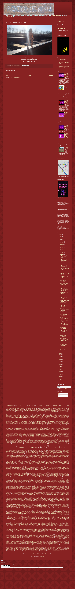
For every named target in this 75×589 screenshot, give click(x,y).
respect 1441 (44, 499)
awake (7, 415)
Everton (45, 439)
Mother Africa (47, 478)
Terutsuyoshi (53, 523)
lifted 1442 (35, 469)
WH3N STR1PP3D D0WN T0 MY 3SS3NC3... (64, 286)
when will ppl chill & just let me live (13, 547)
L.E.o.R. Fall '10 (46, 467)
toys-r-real (32, 66)
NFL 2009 (66, 482)
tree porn (67, 538)
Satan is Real (11, 505)
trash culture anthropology (50, 538)
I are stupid (35, 456)
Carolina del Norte (8, 424)
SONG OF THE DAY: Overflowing (63, 331)
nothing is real (66, 483)
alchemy (26, 410)
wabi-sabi (40, 543)
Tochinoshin (61, 536)
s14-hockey (22, 504)
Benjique (44, 417)
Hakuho (61, 451)
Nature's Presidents (61, 481)
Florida (13, 443)
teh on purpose (29, 523)
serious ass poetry (64, 507)
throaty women (12, 536)
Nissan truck (25, 483)
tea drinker (16, 523)
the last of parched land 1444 (47, 529)
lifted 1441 (29, 469)
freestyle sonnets (30, 446)
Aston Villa (58, 414)
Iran (62, 460)
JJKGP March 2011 (49, 463)
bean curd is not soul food (20, 416)
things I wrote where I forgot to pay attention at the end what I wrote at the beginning (24, 535)
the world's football (62, 532)
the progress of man (48, 531)
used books (55, 541)
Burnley (52, 422)
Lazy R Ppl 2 (19, 468)
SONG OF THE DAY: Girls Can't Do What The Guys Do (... (64, 289)
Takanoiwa (33, 522)
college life (25, 428)
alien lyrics (32, 410)
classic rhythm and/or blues (48, 427)
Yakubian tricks (33, 551)
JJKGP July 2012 (17, 463)
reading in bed (41, 497)
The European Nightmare (41, 525)
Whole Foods (34, 547)
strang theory (32, 517)
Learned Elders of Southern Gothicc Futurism (56, 468)
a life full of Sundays (19, 409)
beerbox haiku (8, 417)
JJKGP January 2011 (49, 462)
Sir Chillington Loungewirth (25, 511)
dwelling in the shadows (45, 436)
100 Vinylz (56, 405)
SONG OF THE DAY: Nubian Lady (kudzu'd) (64, 264)
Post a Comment (10, 73)
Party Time (34, 487)
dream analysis (61, 435)
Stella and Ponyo (66, 516)
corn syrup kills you (10, 429)
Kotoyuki (67, 466)
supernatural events (59, 519)
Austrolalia (66, 414)
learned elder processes (27, 468)
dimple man (18, 434)
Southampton (57, 514)
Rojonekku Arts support (31, 501)
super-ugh (52, 519)
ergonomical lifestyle (33, 439)
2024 (60, 238)
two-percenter (44, 540)
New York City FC (45, 482)
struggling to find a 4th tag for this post (42, 517)
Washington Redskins (15, 544)
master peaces (34, 474)
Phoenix (63, 488)
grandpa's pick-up (58, 450)
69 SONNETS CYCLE (57, 408)
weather (56, 544)
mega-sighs (8, 475)
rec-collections (39, 498)
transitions (43, 538)
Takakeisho (29, 522)
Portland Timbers (26, 492)
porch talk (13, 492)
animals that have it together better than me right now (33, 412)
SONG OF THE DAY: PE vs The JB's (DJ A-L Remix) (64, 256)
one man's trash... (17, 486)
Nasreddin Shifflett (38, 481)
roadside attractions (65, 500)
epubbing (27, 439)
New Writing (38, 482)
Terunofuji (48, 523)
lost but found (23, 472)
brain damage (16, 421)
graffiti (44, 450)
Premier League (54, 492)
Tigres (34, 536)
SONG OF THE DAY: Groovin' (63, 298)
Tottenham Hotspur (51, 537)
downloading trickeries (40, 435)
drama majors (53, 435)
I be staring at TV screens (16, 457)
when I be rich (49, 546)
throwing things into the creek (21, 536)
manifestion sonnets (9, 474)
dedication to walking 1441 (47, 432)
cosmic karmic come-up (20, 429)
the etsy (34, 525)
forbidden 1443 (44, 445)
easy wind (62, 436)
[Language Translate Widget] (64, 387)
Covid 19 (53, 429)
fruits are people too (44, 446)
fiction (25, 442)
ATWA (62, 414)
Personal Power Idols (43, 488)
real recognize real (9, 498)
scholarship (8, 506)
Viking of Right (62, 542)
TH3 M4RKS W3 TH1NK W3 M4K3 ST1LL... (64, 274)
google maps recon (16, 450)
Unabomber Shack (56, 540)
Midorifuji (18, 476)
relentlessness (14, 499)
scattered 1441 (36, 505)
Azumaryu (10, 415)
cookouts (67, 428)
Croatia (19, 430)
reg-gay (67, 498)
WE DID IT (52, 544)
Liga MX (46, 469)
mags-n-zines (31, 473)
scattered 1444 (58, 505)
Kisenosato (41, 466)
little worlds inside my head (23, 470)
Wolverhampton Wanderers (24, 549)
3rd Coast (28, 408)
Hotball (67, 455)
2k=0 (19, 408)
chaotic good (63, 424)
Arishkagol (12, 414)
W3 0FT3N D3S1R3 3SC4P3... (63, 312)
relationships (8, 499)
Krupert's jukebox (17, 467)
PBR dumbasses (50, 487)
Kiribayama (36, 466)
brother (35, 421)
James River (27, 461)
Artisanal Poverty (47, 414)
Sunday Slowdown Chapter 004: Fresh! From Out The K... (64, 339)
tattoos (68, 522)
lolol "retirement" (17, 472)
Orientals (62, 486)
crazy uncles (8, 430)
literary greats (15, 470)
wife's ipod (63, 547)
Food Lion (37, 443)
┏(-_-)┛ (37, 405)
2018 (60, 359)
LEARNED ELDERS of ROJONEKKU (40, 468)
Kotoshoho (62, 466)
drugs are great (32, 436)
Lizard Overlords (59, 470)
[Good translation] (3, 566)
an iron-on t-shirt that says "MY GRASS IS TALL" (48, 411)
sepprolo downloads (45, 507)
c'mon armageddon (12, 423)
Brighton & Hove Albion (28, 421)
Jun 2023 (62, 250)
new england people (25, 482)
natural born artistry (53, 481)
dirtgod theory (38, 434)
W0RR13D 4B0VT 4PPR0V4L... (63, 281)
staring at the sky (43, 516)
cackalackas (21, 423)
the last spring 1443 (17, 530)
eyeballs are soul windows (42, 440)
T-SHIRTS (24, 522)
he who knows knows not (51, 452)
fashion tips (27, 441)
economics (67, 436)
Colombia (30, 428)
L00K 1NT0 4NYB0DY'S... (64, 326)
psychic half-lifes (56, 493)
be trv (12, 416)
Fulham (68, 446)
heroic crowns (34, 453)
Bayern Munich (8, 416)
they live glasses (31, 534)
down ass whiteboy (30, 435)
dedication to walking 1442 (59, 432)
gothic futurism (28, 450)
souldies (47, 514)
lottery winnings (30, 472)
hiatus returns (49, 453)
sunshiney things (44, 519)
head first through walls (61, 452)
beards (28, 416)
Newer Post (8, 75)
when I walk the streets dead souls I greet (61, 546)
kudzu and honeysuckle (30, 467)
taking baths (51, 522)
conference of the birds (61, 428)
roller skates (62, 501)
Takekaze (46, 522)
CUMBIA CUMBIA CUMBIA (36, 430)
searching (50, 506)
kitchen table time (48, 466)
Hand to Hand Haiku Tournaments (11, 452)
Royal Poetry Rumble (15, 503)
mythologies (24, 481)
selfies (26, 507)
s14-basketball (53, 503)
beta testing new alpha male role (60, 417)
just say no (18, 466)
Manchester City (47, 473)
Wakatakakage (58, 543)
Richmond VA (38, 500)
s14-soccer (43, 504)
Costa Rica (27, 429)
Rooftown (66, 501)
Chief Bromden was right (31, 425)
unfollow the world (63, 540)
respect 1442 (51, 499)
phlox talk (58, 488)
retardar (19, 500)
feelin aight (55, 441)
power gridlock (44, 492)
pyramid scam (32, 494)
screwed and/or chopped (41, 506)
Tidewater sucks (29, 536)
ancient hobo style (62, 411)
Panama (30, 487)
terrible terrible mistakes (41, 523)
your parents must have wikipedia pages (31, 553)
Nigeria (11, 483)
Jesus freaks (34, 461)
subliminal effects (56, 518)
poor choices (8, 492)
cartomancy (14, 424)
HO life (68, 453)
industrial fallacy (9, 460)
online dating (47, 486)
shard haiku (56, 508)
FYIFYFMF (21, 447)
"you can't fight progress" (21, 405)
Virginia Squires (17, 543)
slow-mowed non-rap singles (34, 512)
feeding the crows (49, 441)
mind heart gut (36, 476)
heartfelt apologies (28, 453)
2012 (60, 369)
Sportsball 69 (24, 516)
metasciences (56, 475)
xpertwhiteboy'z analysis (57, 550)
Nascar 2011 (31, 481)
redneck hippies (61, 498)
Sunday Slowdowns (31, 519)
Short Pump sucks (43, 510)
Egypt (31, 437)
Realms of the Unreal (31, 498)
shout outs (61, 510)
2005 (60, 381)
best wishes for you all (50, 417)
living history (52, 470)
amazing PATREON (56, 15)
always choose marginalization (50, 410)
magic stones (24, 473)
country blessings (39, 429)
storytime (19, 517)
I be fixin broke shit (42, 456)
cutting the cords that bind (47, 430)
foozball (21, 445)
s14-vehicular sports (50, 504)
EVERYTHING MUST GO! (15, 440)
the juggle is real (45, 528)
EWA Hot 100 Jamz (23, 440)
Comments (60, 395)
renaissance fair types (21, 499)
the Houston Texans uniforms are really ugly (34, 528)
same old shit (59, 504)
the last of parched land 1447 (60, 529)
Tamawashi (60, 522)
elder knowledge (37, 437)
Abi (51, 409)
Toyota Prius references (60, 537)
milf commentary (23, 476)
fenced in (8, 442)
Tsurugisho (23, 540)
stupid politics (47, 518)
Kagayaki (23, 466)
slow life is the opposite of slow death (21, 512)
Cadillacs (26, 423)
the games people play (58, 526)
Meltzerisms (30, 475)
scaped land (23, 505)
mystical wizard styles (17, 481)
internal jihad (26, 460)
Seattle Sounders (55, 506)
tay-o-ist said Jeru (10, 523)
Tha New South (59, 523)
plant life (51, 489)
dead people (37, 432)
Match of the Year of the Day (43, 474)
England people (19, 439)
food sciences (43, 443)
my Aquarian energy (46, 479)
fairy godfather (8, 441)
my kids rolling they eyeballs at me (16, 480)
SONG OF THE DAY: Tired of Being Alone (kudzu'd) (66, 102)
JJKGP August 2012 (66, 461)
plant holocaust (45, 489)
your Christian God (19, 553)
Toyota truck (67, 537)
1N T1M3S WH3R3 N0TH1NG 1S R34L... (64, 271)
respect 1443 (58, 499)
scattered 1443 (51, 505)
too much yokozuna (32, 537)
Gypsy (52, 451)
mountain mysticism (9, 479)
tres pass (9, 540)
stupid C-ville (10, 518)
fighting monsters (30, 442)
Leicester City (9, 469)
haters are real (34, 452)
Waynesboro (34, 544)
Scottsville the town (26, 506)
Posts (59, 393)
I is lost (24, 457)
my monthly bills (33, 480)
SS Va (37, 516)
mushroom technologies (26, 479)
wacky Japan (45, 543)
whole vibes (41, 547)
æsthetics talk (59, 409)
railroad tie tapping (65, 494)
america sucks (19, 411)
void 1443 (29, 543)
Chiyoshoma (7, 427)
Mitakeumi (50, 476)
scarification (30, 505)
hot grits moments (62, 455)
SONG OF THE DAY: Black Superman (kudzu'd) (63, 260)
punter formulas (8, 494)
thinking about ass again (53, 535)
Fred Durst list (8, 446)
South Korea (52, 514)
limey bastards (66, 469)
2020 (60, 356)
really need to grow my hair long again (19, 498)
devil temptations (62, 433)
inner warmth (16, 460)
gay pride (44, 447)
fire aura (50, 442)
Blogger (42, 556)
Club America (12, 428)
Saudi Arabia (17, 505)
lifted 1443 (41, 469)
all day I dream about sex (39, 410)
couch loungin (32, 429)
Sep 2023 (62, 246)
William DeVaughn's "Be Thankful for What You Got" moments (54, 548)
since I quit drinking (10, 511)
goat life (39, 448)
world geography (18, 550)
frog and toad (38, 446)
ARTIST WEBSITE (9, 16)
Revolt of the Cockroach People (28, 500)
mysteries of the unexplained (64, 480)
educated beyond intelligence (12, 437)
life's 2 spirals (22, 469)
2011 (60, 371)
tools (37, 537)
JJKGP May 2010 (65, 463)
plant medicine (58, 489)
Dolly (67, 434)
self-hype (14, 507)
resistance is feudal (30, 499)
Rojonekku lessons (40, 501)
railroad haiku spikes (55, 494)
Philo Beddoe (54, 488)
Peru (49, 488)
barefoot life (45, 415)
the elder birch (23, 525)
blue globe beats (61, 418)
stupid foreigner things (27, 518)
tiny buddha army (49, 536)
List (10, 470)
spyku (29, 516)
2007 (60, 377)
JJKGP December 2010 (11, 462)
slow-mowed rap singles (45, 512)
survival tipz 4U (15, 520)
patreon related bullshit (41, 487)
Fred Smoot (14, 446)
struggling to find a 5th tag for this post (60, 517)
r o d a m (66, 147)
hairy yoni (56, 451)
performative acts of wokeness (33, 488)
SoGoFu (46, 513)
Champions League (56, 424)
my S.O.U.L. (56, 480)
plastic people (28, 66)
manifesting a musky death (64, 473)
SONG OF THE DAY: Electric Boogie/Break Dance (64, 318)
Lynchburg (55, 472)
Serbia (52, 507)
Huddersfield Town (8, 456)
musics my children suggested (37, 479)
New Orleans (33, 482)
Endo (14, 439)
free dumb (19, 446)
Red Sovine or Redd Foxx (54, 498)
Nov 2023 (62, 242)
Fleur (67, 442)
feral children (14, 442)
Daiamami (64, 430)
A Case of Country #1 (10, 409)
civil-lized (34, 427)
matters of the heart (64, 474)
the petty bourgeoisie (22, 531)
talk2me (56, 522)
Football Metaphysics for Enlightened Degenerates (58, 443)
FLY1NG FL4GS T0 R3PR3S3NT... (63, 345)
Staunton (51, 516)
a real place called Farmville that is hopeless (33, 409)
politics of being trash (55, 490)
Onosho (51, 486)
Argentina (7, 414)
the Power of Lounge (36, 531)
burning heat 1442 (28, 422)
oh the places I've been (36, 485)
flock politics (8, 443)
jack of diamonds (20, 461)
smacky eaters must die (55, 512)
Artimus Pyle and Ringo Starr (38, 414)
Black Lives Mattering (30, 418)
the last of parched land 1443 (34, 529)
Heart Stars (22, 453)
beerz (13, 417)
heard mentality (15, 453)
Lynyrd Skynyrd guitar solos (63, 472)
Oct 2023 (61, 244)
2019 (60, 358)
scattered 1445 (65, 505)
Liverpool (31, 470)
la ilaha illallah (62, 467)
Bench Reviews (39, 417)
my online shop (61, 61)
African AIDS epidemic (15, 410)
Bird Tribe (22, 418)
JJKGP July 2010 (66, 462)
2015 (60, 364)
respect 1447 (8, 500)
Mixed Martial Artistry (58, 476)
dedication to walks (17, 433)
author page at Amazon (63, 67)
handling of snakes (22, 452)
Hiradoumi (64, 453)
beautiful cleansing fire (35, 416)
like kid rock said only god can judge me (56, 469)
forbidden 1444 (52, 445)
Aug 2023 (62, 247)
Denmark (46, 433)
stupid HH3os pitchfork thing (37, 518)
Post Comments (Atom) (15, 77)
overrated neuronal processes (22, 487)
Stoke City (14, 517)
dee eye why (26, 433)
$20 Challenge (43, 405)
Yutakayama (45, 553)
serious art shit (56, 507)
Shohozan (30, 510)
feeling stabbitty (61, 441)
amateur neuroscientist (10, 411)
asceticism (53, 414)
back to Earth (28, 415)
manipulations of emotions (18, 474)
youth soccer (40, 553)
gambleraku (20, 66)
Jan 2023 (62, 351)
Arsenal (16, 414)
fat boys (32, 441)
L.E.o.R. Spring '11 (54, 467)
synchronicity (13, 522)
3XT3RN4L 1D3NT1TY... (64, 278)
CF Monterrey (50, 424)
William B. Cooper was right (36, 548)
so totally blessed (33, 513)
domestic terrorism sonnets (16, 435)
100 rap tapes (49, 405)
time (37, 536)
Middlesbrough (13, 476)
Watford (21, 544)
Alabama (21, 410)
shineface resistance (16, 510)
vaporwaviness (40, 542)
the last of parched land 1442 (21, 529)
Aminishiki (25, 411)
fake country (13, 441)
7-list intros (63, 408)
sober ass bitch (40, 513)
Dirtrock (45, 434)
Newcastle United (60, 482)
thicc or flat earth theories (39, 534)
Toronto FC (45, 537)
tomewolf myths (25, 537)
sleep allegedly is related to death (63, 511)
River (59, 500)
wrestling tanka (43, 550)
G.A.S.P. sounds (27, 447)
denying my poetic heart (53, 433)
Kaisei (27, 466)
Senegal (31, 507)
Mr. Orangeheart (18, 479)
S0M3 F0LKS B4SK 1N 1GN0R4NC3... (64, 284)
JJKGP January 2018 (58, 462)
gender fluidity (50, 447)
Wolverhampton (16, 549)
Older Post (51, 75)
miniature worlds (44, 476)
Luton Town (50, 472)
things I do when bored (49, 534)
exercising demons (32, 440)
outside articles (12, 487)
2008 (60, 376)
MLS (64, 476)
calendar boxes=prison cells (41, 423)
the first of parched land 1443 (14, 526)
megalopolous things (15, 475)
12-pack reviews (63, 405)
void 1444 (34, 543)
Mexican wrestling (65, 475)
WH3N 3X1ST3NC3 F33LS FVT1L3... (63, 328)
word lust (54, 549)
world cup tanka (10, 550)
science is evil (14, 506)
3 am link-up (23, 408)
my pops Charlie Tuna (48, 480)
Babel (15, 415)
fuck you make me (63, 446)
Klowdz (54, 466)
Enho (24, 439)
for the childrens (28, 445)
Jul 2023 (61, 249)
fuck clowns (57, 446)
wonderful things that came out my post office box (37, 549)
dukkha (38, 436)
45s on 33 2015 (41, 408)
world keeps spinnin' (26, 550)
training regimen (30, 538)
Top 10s (41, 537)
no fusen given (32, 483)
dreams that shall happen (16, 436)
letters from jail (15, 469)
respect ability (15, 500)
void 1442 (23, 543)
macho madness (17, 473)
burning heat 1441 (19, 422)
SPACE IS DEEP (64, 514)
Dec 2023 (62, 241)
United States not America (28, 541)
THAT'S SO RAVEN (15, 524)
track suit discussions (17, 538)
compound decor (42, 428)
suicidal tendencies (64, 518)
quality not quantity (41, 494)
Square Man (33, 516)
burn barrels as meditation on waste (62, 421)
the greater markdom (22, 528)
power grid (37, 492)
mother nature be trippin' (56, 478)
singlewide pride (17, 511)
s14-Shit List (38, 504)
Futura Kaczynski (15, 447)
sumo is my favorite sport (20, 519)
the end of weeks (29, 525)
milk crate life (29, 476)
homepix (24, 66)
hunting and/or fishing (19, 456)
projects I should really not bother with (36, 493)
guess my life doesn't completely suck (34, 451)
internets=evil (41, 460)
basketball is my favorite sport (63, 415)
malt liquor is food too (40, 473)
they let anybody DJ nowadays (21, 534)
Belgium (27, 417)
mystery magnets (10, 481)
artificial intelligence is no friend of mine (25, 414)
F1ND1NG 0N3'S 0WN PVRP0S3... (64, 321)
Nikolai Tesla (16, 483)
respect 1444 (65, 499)
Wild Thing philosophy (15, 548)
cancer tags (50, 423)
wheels (43, 546)
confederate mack (52, 428)
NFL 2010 (7, 483)
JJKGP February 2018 (40, 462)
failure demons (65, 440)
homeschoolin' (30, 455)
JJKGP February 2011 (30, 462)
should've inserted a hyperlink (53, 510)
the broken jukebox (24, 524)
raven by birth (51, 495)
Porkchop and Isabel (19, 492)
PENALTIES (56, 487)
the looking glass (44, 530)
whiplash (22, 547)
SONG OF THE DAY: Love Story (63, 306)
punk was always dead (64, 493)
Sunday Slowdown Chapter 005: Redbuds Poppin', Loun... (64, 309)
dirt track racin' (23, 434)
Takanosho (37, 522)
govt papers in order (37, 450)
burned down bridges (10, 422)
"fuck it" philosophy (10, 405)
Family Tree (20, 441)
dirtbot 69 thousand (31, 434)
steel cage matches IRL (58, 516)
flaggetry (55, 442)
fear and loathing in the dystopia (39, 441)
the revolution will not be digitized (60, 531)
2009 (60, 374)
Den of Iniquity (41, 433)
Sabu (55, 504)
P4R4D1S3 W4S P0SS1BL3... (63, 343)
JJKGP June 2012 (41, 463)
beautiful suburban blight (55, 416)
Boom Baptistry (39, 420)
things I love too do (58, 534)
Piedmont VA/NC (17, 489)
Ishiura (65, 460)
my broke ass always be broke (56, 479)
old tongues (11, 486)
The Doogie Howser (15, 525)
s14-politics (32, 504)
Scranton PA (34, 506)
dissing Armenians (56, 434)
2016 (60, 363)
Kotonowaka (58, 466)
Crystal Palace (24, 430)
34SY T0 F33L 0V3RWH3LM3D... (64, 295)
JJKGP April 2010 (41, 461)
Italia (68, 460)
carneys (66, 423)
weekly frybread (63, 544)
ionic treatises (58, 460)
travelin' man (60, 538)
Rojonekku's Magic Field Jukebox (51, 501)
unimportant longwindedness (16, 541)
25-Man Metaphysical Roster (11, 408)
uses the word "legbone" (62, 541)
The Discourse (8, 525)
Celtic (27, 424)
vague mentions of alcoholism (32, 542)
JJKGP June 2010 (25, 463)
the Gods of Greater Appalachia (12, 528)
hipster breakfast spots (57, 453)
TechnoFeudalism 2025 (22, 523)
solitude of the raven (52, 513)
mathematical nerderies (54, 474)
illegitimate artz (26, 458)
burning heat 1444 (15, 66)
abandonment (46, 409)
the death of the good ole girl (64, 524)
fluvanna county (20, 443)
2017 (60, 361)
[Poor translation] (8, 566)
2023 (60, 239)
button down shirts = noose (59, 422)
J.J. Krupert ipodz (11, 461)
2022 (60, 353)
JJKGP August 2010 (57, 461)
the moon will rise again (59, 530)
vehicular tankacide (47, 542)
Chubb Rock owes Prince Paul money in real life (23, 427)
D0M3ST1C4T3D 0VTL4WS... (63, 303)
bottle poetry (10, 421)
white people (27, 547)
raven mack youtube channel (64, 66)
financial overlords (44, 442)
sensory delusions (37, 507)
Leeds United (67, 468)
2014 (60, 366)
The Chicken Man (42, 524)
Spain (7, 516)
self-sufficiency (20, 507)
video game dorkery (54, 542)
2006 (60, 379)
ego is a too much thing (24, 437)
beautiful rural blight (45, 416)
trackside (24, 538)
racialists (47, 494)
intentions (21, 460)
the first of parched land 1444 (28, 526)
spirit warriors (11, 516)
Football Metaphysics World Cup (12, 445)
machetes (11, 473)
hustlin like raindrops (28, 456)
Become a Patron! (60, 21)
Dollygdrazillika (8, 435)
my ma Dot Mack (26, 480)
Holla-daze (13, 455)
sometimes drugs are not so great (15, 514)
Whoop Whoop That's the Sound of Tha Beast (52, 547)
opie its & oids (56, 486)
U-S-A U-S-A (49, 540)
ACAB (55, 409)
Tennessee (35, 523)
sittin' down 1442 (43, 511)
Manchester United (55, 473)
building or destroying (51, 421)
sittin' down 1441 (35, 511)
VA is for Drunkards (21, 542)
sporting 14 (17, 516)
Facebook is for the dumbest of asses (55, 440)
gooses (22, 450)
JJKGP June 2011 (33, 463)
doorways (24, 435)
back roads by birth (20, 415)
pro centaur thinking (15, 493)
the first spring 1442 (39, 526)
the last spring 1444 (26, 530)
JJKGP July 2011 (10, 463)
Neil (10, 482)
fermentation (20, 442)
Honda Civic (37, 455)
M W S (7, 473)
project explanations (23, 493)
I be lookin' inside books (61, 456)
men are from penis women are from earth (40, 475)
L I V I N (40, 467)
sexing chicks (45, 508)
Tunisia (27, 540)
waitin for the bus (52, 543)
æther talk (64, 409)
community (35, 428)
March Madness (27, 474)
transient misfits (37, 538)
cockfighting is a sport (18, 428)
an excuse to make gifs (32, 411)
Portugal (32, 492)
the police (28, 531)
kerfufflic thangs (31, 466)
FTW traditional (51, 446)
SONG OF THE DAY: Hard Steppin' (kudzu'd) (64, 324)
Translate (65, 388)
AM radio (66, 410)
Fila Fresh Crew (37, 442)
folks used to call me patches (29, 443)
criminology (14, 430)
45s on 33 (34, 408)
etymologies (40, 439)
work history (60, 549)
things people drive (43, 535)
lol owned (11, 472)
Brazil (22, 421)
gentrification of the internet (58, 447)
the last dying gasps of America (57, 528)
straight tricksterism (25, 517)
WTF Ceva (50, 550)
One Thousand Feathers (27, 486)
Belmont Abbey (32, 417)
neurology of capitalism (16, 482)
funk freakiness (9, 447)
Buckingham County (41, 421)
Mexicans (7, 476)
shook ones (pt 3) (36, 510)
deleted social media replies (33, 433)
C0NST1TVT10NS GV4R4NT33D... (63, 336)
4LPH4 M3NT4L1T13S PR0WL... (64, 277)
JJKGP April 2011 (49, 461)
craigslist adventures (60, 429)
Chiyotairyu (12, 427)
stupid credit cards (18, 518)
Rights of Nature (46, 500)
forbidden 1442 (36, 445)
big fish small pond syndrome (14, 418)
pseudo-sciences (49, 493)
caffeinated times (32, 423)
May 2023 (62, 252)
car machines (56, 423)
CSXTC (29, 430)
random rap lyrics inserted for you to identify (38, 495)
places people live (31, 489)
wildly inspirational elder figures (25, 548)
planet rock (39, 489)
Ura (46, 541)
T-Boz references (18, 522)
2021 (60, 354)
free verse (24, 446)
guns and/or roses (46, 451)
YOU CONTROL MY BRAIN (11, 553)
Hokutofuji (8, 455)
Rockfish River (14, 501)
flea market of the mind (62, 442)
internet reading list (34, 460)
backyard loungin (37, 415)
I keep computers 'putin (32, 457)
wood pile (49, 549)
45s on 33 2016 (49, 408)
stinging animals (9, 517)
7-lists (68, 408)
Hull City (13, 456)
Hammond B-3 (66, 451)
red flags (47, 498)
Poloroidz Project (64, 490)
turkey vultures (32, 540)
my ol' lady (40, 480)
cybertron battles (56, 430)
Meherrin (21, 475)
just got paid (14, 466)
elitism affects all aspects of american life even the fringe (52, 437)
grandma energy (51, 450)
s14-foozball (17, 504)
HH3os (43, 453)
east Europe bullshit (55, 436)
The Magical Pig (51, 530)
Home (30, 75)
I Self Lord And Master (42, 457)
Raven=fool (15, 497)
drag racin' (47, 435)
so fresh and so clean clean (23, 513)
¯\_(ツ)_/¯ (31, 405)
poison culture (43, 490)
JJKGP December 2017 (21, 462)
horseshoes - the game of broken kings (46, 455)
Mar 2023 (62, 347)
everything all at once (59, 439)
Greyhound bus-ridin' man (20, 451)
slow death (9, 512)
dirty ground (50, 434)
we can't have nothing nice (44, 544)
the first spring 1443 (48, 526)
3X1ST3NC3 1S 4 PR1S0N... (63, 334)
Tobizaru (56, 536)
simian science (66, 510)
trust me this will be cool (16, 540)
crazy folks (66, 429)
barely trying (50, 415)
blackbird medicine (44, 418)
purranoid (26, 494)
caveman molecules (21, 424)
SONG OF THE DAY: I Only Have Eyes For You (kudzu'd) (66, 135)
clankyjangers (40, 427)
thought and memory (61, 535)
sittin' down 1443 (52, 511)
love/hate (45, 472)
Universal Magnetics (40, 541)
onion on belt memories (37, 486)
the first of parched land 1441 (52, 525)
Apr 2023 (61, 254)
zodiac (49, 553)
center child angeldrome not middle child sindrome (38, 424)
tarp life (64, 522)
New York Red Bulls (52, 482)
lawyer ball (14, 468)
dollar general (62, 434)
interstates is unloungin (50, 460)
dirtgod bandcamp (62, 64)
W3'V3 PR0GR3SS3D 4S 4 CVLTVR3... (64, 315)
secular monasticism (63, 506)
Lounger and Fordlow (38, 472)
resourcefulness (38, 499)
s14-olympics (27, 504)
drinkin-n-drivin (25, 436)
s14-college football (9, 504)
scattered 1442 (44, 505)
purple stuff (21, 494)
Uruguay (50, 541)
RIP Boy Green (54, 500)
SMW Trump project (13, 513)
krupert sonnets (8, 467)
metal (51, 475)
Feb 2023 (62, 349)
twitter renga (38, 540)
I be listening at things (52, 456)
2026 (60, 234)
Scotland (20, 506)
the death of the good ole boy (53, 524)
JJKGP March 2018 (58, 463)
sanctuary (64, 504)
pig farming (24, 489)
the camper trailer (33, 524)
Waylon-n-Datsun (27, 544)
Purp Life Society (14, 494)
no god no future (40, 483)
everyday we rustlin (51, 439)
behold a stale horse (20, 417)
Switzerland (8, 522)
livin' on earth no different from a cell (41, 470)
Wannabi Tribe (8, 544)
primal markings (61, 492)
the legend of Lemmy (36, 530)
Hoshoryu (56, 455)
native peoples (45, 481)
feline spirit (67, 441)
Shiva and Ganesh (24, 510)
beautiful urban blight (64, 416)
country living (47, 429)
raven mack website (62, 59)
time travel (42, 536)
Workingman (67, 549)
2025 (60, 236)
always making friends (60, 410)
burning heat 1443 (36, 422)
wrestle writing (34, 550)
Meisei (26, 475)
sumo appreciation (9, 519)
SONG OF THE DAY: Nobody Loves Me (63, 266)
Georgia (67, 447)
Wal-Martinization (65, 543)
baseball (55, 415)
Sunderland (38, 519)
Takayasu (42, 522)
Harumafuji (29, 452)
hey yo (40, 453)
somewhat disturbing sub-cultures (29, 514)
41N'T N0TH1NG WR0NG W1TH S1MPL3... (64, 301)
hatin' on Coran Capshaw (42, 452)
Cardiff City (62, 423)
